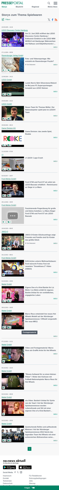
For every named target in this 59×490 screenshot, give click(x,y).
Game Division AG (9, 128)
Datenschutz (7, 483)
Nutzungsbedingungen (37, 478)
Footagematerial (29, 332)
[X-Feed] (49, 20)
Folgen (29, 488)
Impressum (7, 476)
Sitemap (32, 483)
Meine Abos (52, 7)
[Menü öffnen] (55, 3)
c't (2, 155)
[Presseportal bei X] (17, 472)
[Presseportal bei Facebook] (14, 472)
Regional (35, 7)
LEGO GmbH (7, 80)
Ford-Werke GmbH (9, 179)
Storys (4, 7)
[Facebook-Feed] (52, 20)
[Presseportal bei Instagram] (20, 472)
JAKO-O (5, 231)
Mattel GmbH (7, 284)
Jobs (31, 481)
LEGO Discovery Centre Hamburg (15, 30)
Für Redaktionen (35, 476)
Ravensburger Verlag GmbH (12, 55)
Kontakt (6, 478)
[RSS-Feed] (56, 20)
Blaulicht (19, 7)
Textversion (7, 481)
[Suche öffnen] (49, 3)
